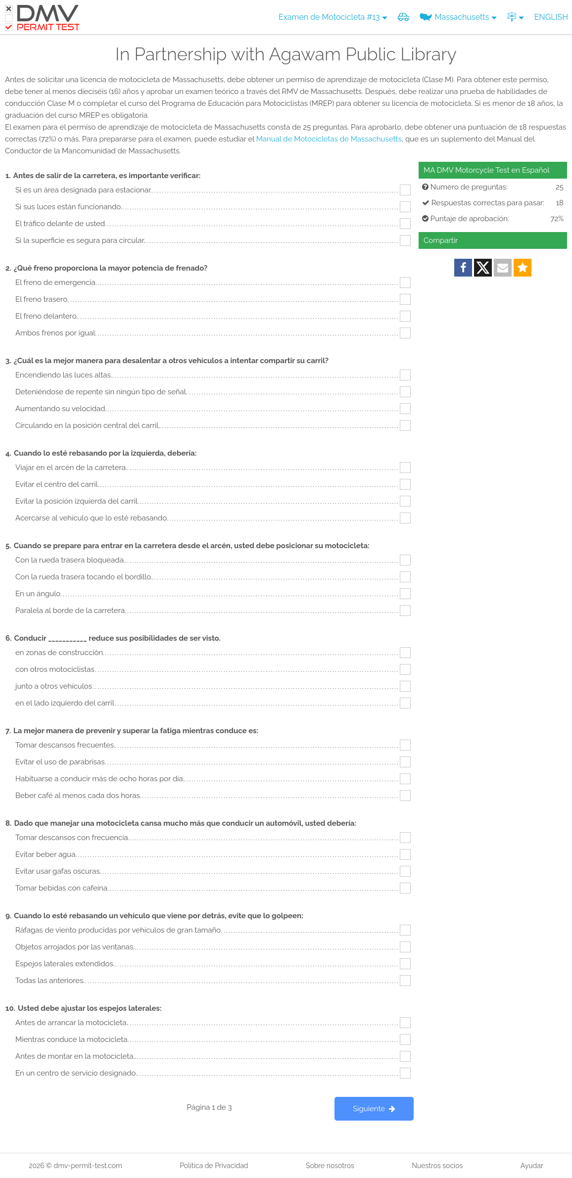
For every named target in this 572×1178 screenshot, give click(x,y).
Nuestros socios (437, 1166)
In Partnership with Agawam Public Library (286, 54)
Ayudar (532, 1166)
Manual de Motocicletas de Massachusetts (329, 139)
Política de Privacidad (214, 1166)
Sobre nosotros (330, 1166)
